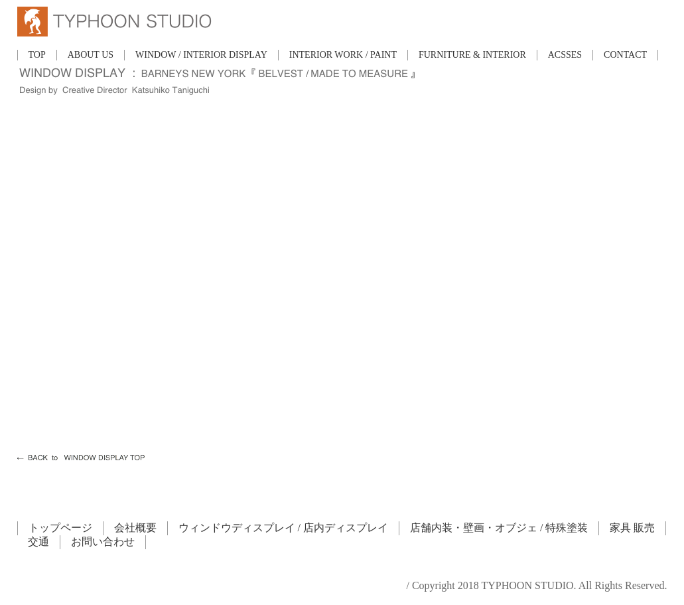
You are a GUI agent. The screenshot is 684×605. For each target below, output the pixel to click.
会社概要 (135, 527)
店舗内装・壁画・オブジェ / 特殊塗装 (499, 527)
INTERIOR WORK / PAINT (343, 55)
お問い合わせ (103, 541)
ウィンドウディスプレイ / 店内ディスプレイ (283, 527)
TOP (37, 55)
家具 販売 (632, 527)
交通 (38, 541)
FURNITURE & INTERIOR (472, 55)
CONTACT (625, 55)
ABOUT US (90, 55)
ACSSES (565, 55)
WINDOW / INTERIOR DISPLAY (201, 55)
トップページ (60, 527)
